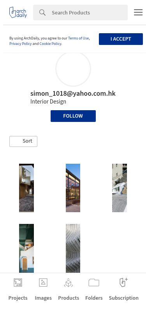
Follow (73, 116)
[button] (23, 141)
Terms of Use (78, 38)
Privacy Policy (20, 44)
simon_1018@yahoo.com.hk (73, 93)
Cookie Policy (51, 44)
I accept (121, 39)
